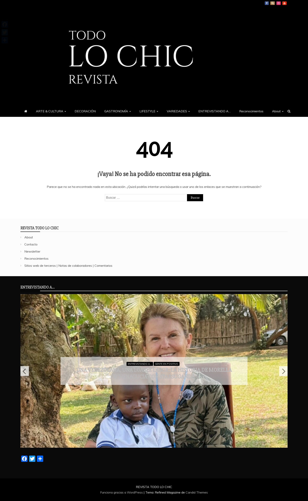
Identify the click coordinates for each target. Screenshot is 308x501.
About (276, 111)
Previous (24, 371)
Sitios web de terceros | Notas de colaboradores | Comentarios (68, 266)
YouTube (284, 3)
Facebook (267, 3)
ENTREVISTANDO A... (140, 363)
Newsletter (32, 251)
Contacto (31, 244)
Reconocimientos (251, 111)
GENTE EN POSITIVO (166, 363)
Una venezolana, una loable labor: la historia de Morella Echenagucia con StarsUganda (154, 373)
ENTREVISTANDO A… (214, 111)
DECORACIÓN (85, 111)
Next (283, 371)
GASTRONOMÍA (116, 111)
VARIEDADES (177, 111)
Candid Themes (197, 492)
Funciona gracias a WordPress (122, 492)
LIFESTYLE (147, 111)
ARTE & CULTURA (49, 111)
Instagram (278, 3)
